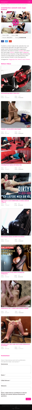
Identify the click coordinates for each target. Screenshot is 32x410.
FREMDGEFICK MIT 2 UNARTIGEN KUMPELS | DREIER (14, 308)
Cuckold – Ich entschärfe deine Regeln (11, 129)
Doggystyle (26, 52)
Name (3, 375)
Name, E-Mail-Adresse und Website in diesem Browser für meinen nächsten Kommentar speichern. (14, 394)
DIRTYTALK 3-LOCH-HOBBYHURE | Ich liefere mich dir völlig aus (15, 201)
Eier (16, 59)
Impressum (17, 408)
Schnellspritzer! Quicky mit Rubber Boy (11, 165)
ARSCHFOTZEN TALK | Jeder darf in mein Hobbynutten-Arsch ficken (15, 344)
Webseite (3, 386)
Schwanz (21, 50)
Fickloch (12, 52)
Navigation (4, 2)
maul (23, 59)
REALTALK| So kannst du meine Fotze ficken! (12, 237)
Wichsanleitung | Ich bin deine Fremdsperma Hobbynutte (12, 273)
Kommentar (4, 364)
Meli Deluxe (3, 4)
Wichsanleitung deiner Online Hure (10, 93)
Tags (13, 408)
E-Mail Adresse (5, 380)
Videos (7, 4)
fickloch (20, 59)
